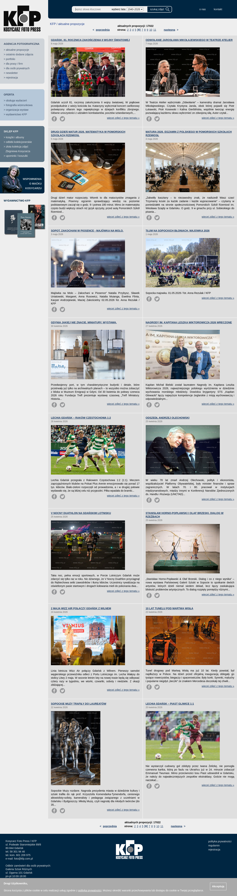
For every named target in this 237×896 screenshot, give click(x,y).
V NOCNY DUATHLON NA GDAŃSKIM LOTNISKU (81, 513)
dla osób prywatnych (18, 68)
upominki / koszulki (17, 155)
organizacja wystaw (17, 109)
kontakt (218, 9)
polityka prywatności (219, 841)
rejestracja (12, 77)
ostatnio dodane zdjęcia (19, 54)
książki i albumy (15, 137)
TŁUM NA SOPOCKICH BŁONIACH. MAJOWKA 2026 (178, 230)
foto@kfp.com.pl (23, 858)
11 (154, 29)
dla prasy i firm (14, 63)
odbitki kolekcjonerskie (19, 141)
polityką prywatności (89, 890)
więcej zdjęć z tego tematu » (123, 117)
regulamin (214, 845)
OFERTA (9, 94)
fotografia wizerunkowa (19, 105)
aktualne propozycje (17, 49)
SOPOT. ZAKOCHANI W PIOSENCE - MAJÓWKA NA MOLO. (87, 230)
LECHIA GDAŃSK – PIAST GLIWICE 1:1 (170, 703)
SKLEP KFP (11, 131)
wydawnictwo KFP (16, 114)
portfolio (10, 59)
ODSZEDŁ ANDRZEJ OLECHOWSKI (168, 417)
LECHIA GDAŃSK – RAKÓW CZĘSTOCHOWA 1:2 (81, 417)
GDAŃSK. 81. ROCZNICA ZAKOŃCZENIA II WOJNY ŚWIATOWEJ (90, 39)
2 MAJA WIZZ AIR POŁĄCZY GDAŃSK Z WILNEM (81, 608)
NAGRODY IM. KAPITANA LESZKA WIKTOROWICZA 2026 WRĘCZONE (189, 322)
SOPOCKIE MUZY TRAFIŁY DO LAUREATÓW (78, 703)
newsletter (12, 72)
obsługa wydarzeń (16, 100)
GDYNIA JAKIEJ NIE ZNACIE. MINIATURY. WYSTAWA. (84, 322)
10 (150, 29)
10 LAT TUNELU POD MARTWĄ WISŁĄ (169, 608)
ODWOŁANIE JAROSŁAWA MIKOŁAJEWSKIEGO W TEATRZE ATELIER (189, 39)
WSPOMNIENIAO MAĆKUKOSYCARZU (32, 183)
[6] (139, 29)
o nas (202, 9)
